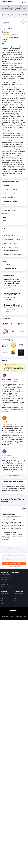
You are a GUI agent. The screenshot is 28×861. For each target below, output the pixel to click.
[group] (14, 543)
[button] (23, 21)
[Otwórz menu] (25, 2)
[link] (22, 2)
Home (2, 14)
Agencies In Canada (22, 14)
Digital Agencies (10, 14)
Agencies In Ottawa (8, 15)
